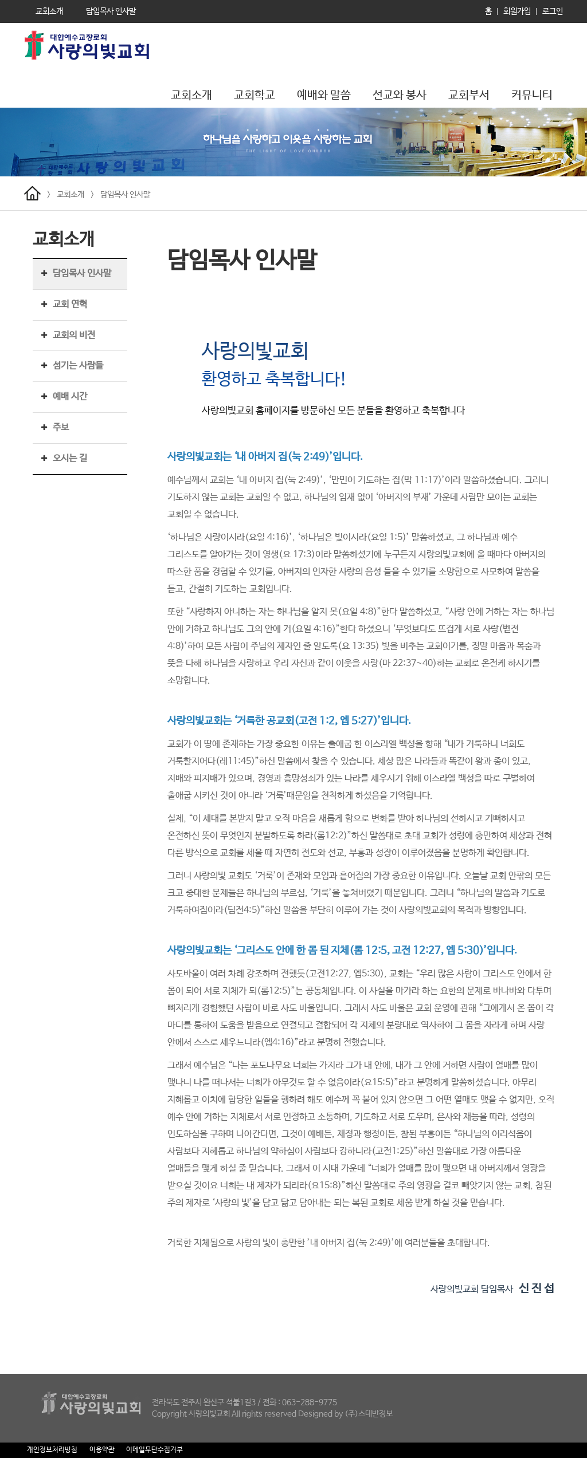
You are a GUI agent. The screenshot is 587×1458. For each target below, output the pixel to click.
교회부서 (469, 95)
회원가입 (517, 11)
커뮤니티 (532, 95)
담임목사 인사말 (125, 194)
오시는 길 (70, 458)
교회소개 (191, 95)
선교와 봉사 (399, 95)
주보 (61, 427)
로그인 (552, 11)
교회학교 (254, 95)
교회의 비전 (74, 335)
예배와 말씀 (324, 95)
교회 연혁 (70, 304)
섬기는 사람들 (78, 365)
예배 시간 (70, 396)
